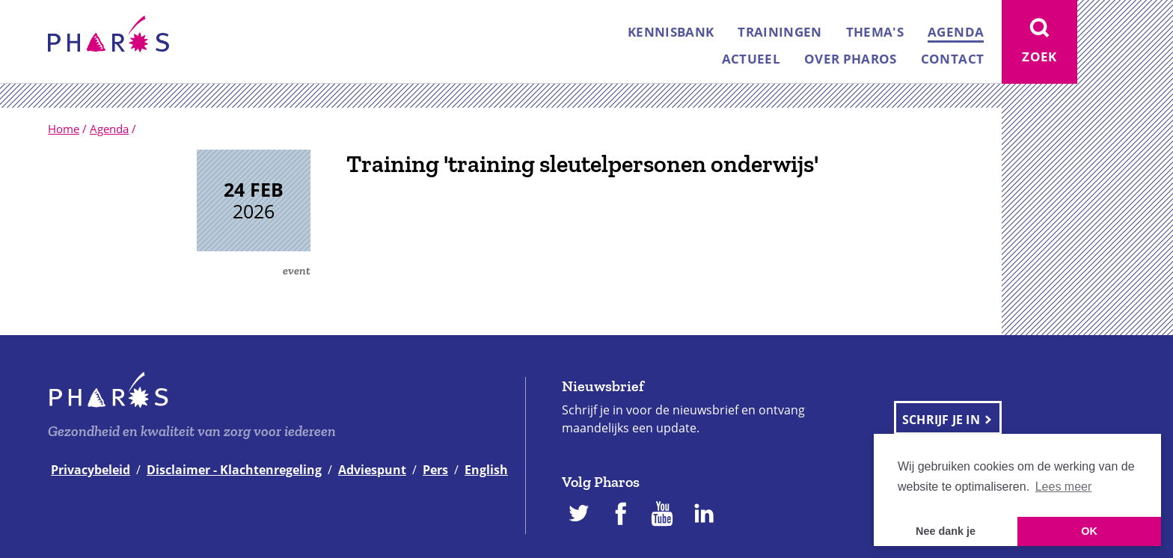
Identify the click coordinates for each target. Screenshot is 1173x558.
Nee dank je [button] (946, 531)
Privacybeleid (90, 470)
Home (63, 128)
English (486, 470)
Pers (435, 470)
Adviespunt (372, 470)
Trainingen (779, 31)
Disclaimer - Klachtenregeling (234, 470)
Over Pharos (850, 58)
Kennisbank (671, 31)
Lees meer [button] (1063, 486)
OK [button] (1089, 531)
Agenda (956, 31)
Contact (952, 58)
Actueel (751, 58)
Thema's (875, 31)
